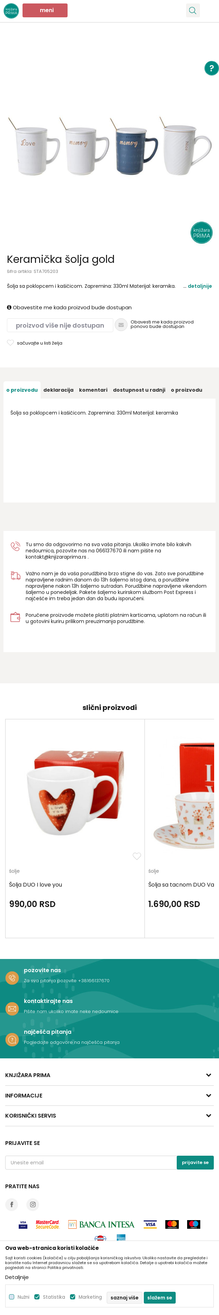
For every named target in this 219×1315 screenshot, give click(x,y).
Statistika (54, 1297)
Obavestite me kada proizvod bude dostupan (69, 307)
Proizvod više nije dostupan (60, 325)
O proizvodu (22, 389)
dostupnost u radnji (139, 389)
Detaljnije (200, 286)
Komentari (93, 389)
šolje (14, 871)
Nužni (23, 1297)
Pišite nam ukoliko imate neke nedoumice (71, 1011)
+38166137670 (94, 980)
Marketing (90, 1297)
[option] (109, 141)
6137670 (112, 550)
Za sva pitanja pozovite (51, 980)
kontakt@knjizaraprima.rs (56, 556)
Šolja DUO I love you (35, 884)
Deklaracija (58, 389)
